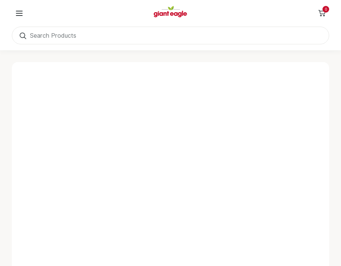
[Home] (171, 13)
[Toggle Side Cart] (321, 13)
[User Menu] (19, 13)
